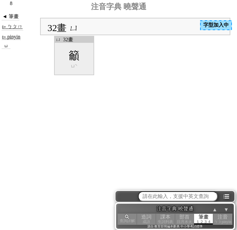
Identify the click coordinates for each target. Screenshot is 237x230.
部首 (184, 219)
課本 (165, 219)
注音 (222, 219)
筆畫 (203, 219)
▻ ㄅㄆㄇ (12, 26)
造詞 (146, 219)
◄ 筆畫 (10, 16)
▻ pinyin (11, 36)
